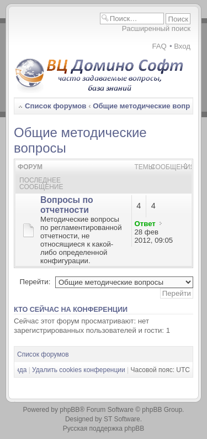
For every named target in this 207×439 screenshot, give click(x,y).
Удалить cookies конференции (78, 370)
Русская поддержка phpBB (104, 428)
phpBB (69, 410)
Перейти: (34, 282)
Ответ (145, 224)
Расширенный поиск (156, 28)
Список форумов (55, 106)
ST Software (122, 419)
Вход (182, 46)
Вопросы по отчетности (66, 205)
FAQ (159, 46)
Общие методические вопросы (149, 106)
